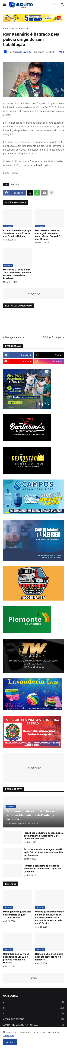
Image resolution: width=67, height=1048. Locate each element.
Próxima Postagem (52, 337)
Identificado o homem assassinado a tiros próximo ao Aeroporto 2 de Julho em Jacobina (44, 835)
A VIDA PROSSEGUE (33, 1019)
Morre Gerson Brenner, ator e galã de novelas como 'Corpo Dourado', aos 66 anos (47, 234)
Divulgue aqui (33, 767)
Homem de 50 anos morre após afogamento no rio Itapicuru (49, 956)
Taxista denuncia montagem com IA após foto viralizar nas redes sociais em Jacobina (43, 852)
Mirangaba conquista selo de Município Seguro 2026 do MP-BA (17, 914)
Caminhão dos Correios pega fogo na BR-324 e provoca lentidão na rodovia (16, 958)
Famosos (23, 28)
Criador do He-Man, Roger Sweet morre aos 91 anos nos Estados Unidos (17, 233)
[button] (4, 4)
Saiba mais (8, 1035)
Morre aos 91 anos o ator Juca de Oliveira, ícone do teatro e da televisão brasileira (17, 274)
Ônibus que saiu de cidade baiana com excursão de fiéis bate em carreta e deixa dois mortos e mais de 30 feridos (49, 917)
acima (33, 978)
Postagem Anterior (14, 337)
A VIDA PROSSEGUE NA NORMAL (33, 1024)
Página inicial (10, 28)
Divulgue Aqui (33, 293)
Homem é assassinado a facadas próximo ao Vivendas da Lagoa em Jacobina (42, 868)
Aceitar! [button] (10, 1042)
